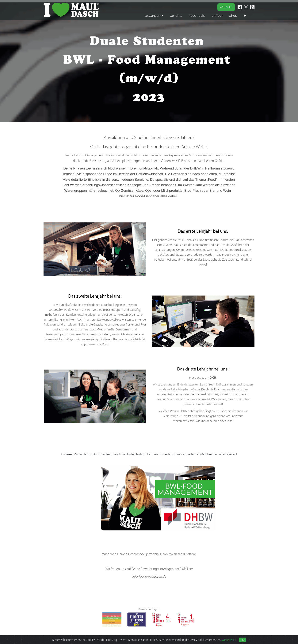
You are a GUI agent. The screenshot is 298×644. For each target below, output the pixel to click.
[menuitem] (176, 16)
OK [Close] (242, 640)
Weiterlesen (229, 640)
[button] (245, 16)
